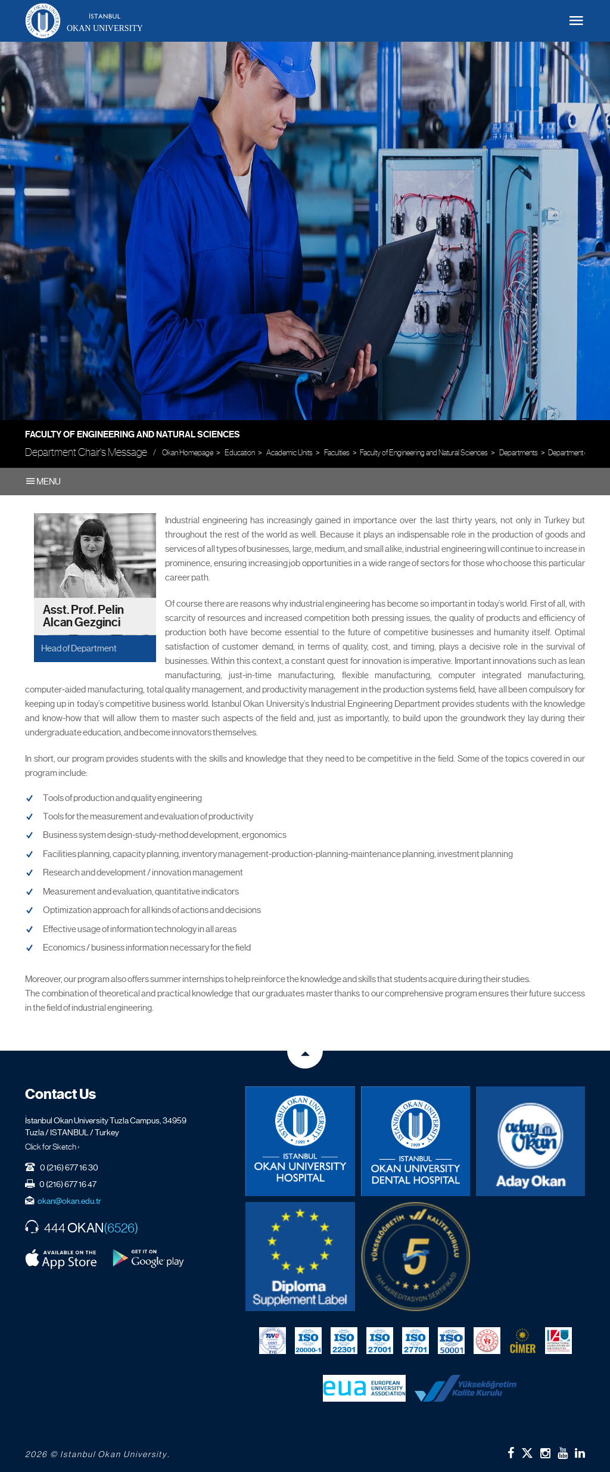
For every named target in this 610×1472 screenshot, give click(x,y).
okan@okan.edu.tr (69, 1201)
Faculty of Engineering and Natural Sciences (132, 434)
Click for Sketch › (52, 1146)
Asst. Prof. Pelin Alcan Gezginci (83, 616)
